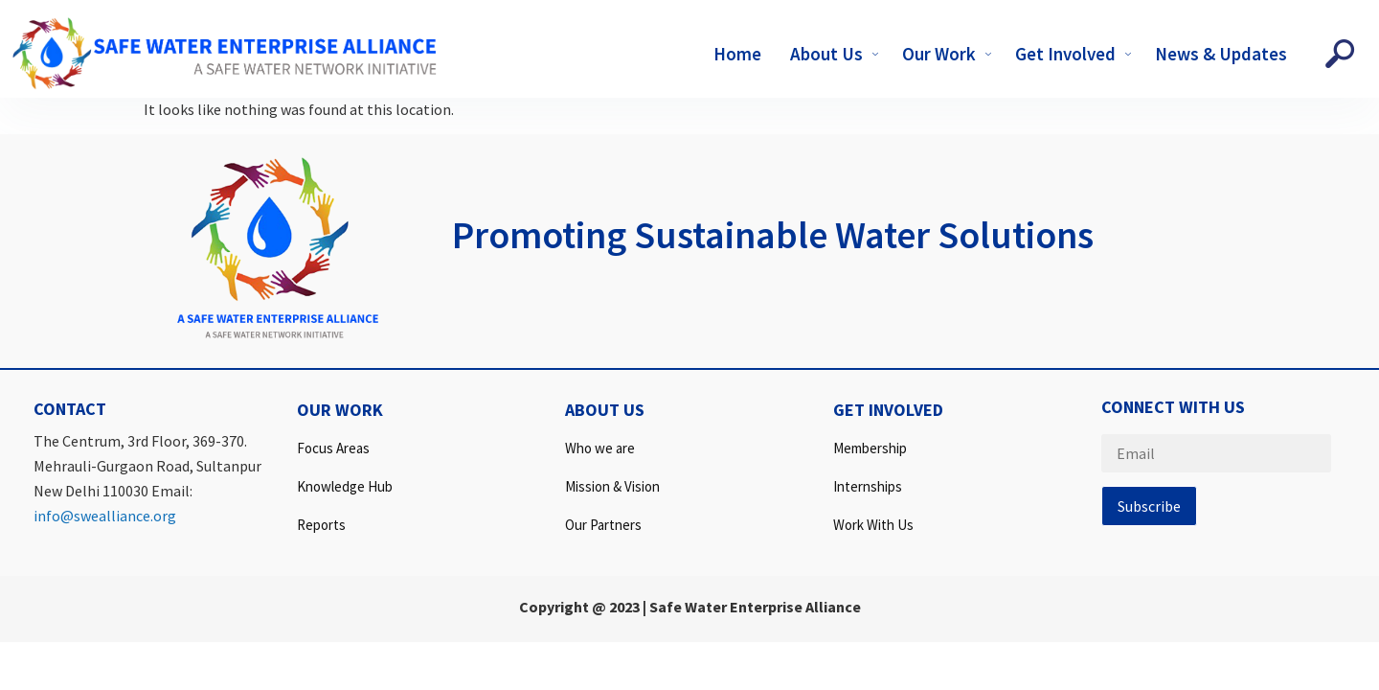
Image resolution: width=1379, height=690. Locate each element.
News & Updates (1221, 53)
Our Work (949, 53)
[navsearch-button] (1339, 53)
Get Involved (1075, 53)
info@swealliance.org (105, 515)
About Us (836, 53)
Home (737, 53)
